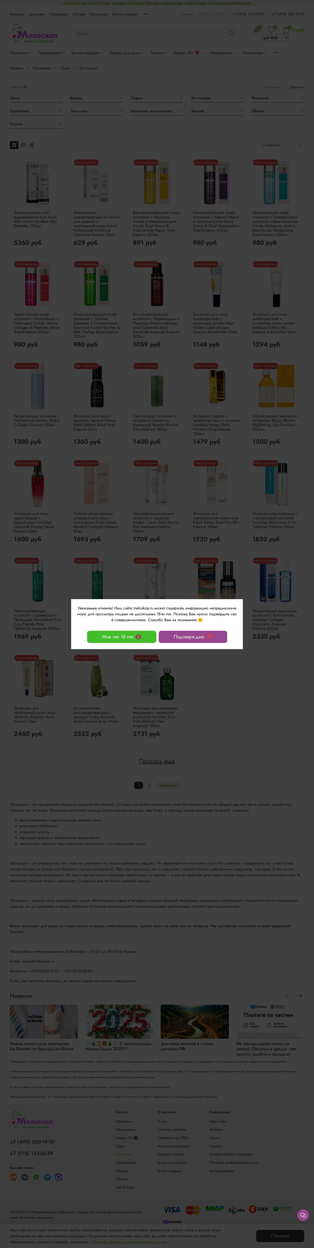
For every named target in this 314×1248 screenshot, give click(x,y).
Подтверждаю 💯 (193, 636)
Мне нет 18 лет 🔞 (121, 636)
